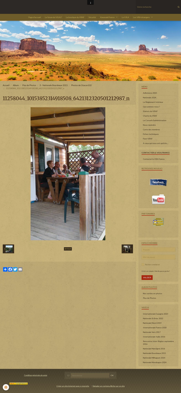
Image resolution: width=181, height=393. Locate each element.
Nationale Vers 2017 (152, 332)
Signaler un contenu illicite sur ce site (109, 386)
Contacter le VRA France (154, 159)
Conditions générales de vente (35, 375)
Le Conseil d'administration (154, 120)
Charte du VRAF (150, 116)
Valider (147, 277)
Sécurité (92, 17)
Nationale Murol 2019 (152, 323)
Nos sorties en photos (152, 293)
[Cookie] (6, 387)
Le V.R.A (125, 17)
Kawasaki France (107, 17)
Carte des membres (151, 129)
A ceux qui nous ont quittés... (155, 143)
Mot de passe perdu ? (162, 271)
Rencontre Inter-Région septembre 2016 (158, 342)
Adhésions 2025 (150, 93)
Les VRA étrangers (141, 17)
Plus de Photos (29, 85)
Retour (68, 249)
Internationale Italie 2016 (154, 336)
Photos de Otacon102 (81, 85)
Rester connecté (151, 264)
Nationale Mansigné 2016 (154, 348)
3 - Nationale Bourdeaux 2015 (54, 85)
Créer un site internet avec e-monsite (72, 386)
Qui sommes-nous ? (151, 106)
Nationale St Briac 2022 (153, 318)
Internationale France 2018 (154, 327)
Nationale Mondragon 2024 (154, 362)
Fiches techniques (151, 134)
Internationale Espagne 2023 (155, 314)
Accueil (6, 85)
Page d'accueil (34, 17)
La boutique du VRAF (75, 17)
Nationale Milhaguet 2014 (154, 358)
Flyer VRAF (147, 138)
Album (16, 85)
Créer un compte (148, 271)
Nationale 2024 (149, 97)
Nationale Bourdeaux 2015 (154, 353)
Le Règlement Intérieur (153, 102)
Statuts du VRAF (150, 111)
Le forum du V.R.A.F (53, 17)
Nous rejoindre (149, 125)
